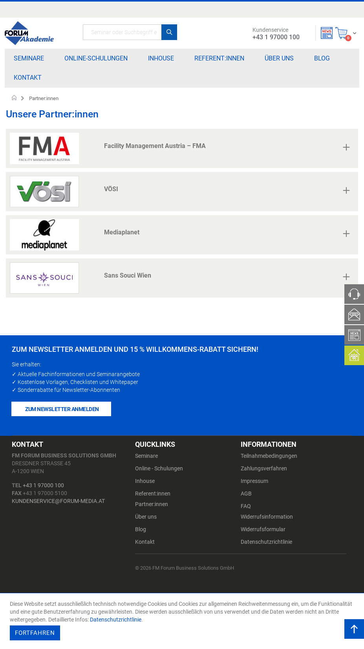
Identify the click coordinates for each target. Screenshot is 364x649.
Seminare (146, 456)
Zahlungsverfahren (264, 468)
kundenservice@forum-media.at (58, 501)
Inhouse (145, 481)
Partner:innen (151, 504)
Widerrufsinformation (267, 517)
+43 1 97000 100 (43, 485)
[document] (183, 621)
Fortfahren (35, 632)
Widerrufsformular (263, 529)
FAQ (246, 506)
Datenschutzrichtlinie (266, 542)
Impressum (254, 481)
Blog (140, 529)
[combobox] (130, 32)
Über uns (146, 517)
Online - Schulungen (159, 468)
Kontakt (145, 542)
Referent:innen (152, 493)
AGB (246, 493)
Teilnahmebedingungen (269, 456)
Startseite (14, 98)
